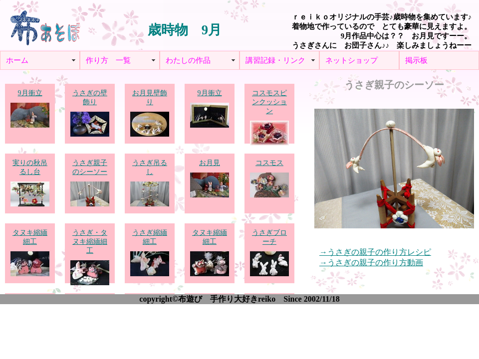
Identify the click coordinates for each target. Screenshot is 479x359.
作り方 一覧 (108, 60)
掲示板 (416, 60)
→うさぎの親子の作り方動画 (371, 263)
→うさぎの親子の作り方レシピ (375, 252)
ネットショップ (351, 60)
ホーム (17, 60)
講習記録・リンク (275, 60)
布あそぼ (45, 25)
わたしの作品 (188, 60)
